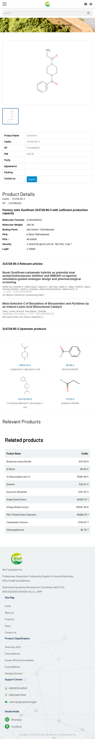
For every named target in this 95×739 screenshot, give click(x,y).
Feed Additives (12, 653)
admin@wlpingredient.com (23, 701)
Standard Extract (13, 673)
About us (9, 612)
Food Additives (12, 666)
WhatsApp (13, 719)
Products (36, 25)
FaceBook (13, 726)
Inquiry (31, 179)
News (8, 625)
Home (26, 25)
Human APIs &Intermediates (57, 25)
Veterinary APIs (13, 647)
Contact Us (10, 632)
